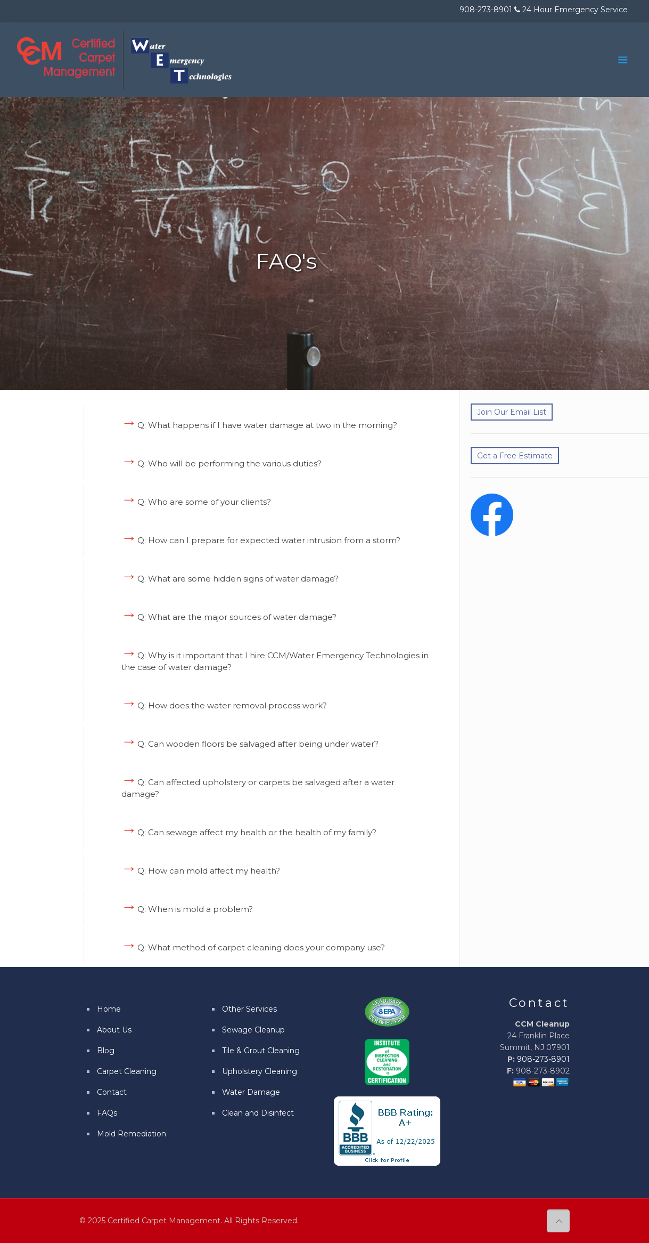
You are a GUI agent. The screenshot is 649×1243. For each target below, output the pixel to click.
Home (109, 1009)
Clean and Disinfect (258, 1113)
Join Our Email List (511, 412)
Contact (112, 1092)
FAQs (107, 1113)
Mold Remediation (131, 1134)
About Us (114, 1030)
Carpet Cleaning (127, 1071)
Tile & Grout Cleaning (261, 1050)
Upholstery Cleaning (259, 1071)
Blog (105, 1050)
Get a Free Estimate (515, 456)
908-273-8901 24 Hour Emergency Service (543, 9)
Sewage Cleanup (253, 1030)
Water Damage (251, 1092)
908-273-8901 (543, 1059)
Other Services (249, 1009)
